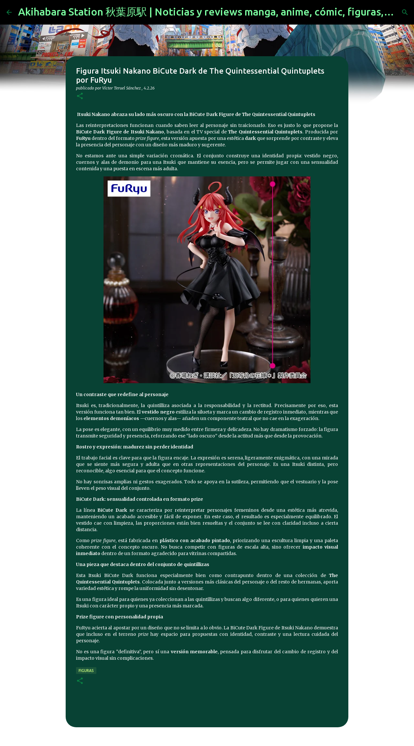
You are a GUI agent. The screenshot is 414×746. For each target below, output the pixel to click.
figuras (86, 670)
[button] (80, 96)
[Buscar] (405, 12)
